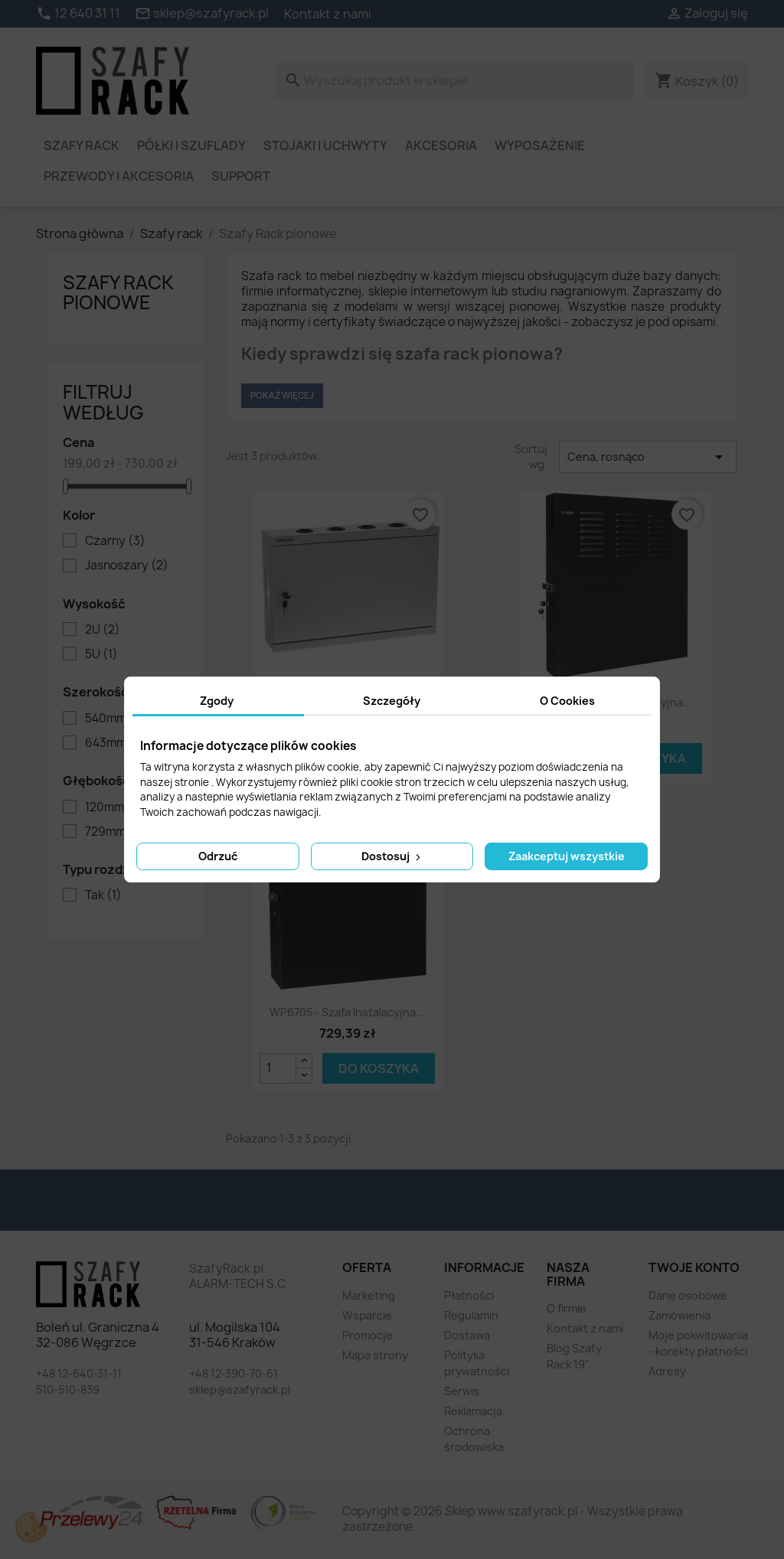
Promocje (367, 1335)
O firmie (566, 1308)
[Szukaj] (453, 80)
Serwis (461, 1391)
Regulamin (471, 1315)
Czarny (115, 541)
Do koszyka (378, 1068)
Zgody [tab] (217, 700)
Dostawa (467, 1335)
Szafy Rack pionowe (118, 292)
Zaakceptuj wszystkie (566, 856)
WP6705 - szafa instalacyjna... (347, 1012)
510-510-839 (68, 1389)
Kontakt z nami (327, 13)
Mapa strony (375, 1355)
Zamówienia (679, 1315)
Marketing (368, 1295)
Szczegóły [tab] (391, 700)
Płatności (469, 1295)
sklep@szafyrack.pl (239, 1389)
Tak (103, 895)
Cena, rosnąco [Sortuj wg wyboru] (647, 457)
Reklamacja (473, 1411)
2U (102, 630)
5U (101, 654)
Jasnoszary (126, 565)
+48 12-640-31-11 (79, 1373)
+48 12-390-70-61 (233, 1373)
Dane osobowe (687, 1295)
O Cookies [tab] (567, 700)
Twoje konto (694, 1267)
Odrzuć (217, 856)
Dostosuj (392, 856)
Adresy (667, 1371)
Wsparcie (367, 1315)
